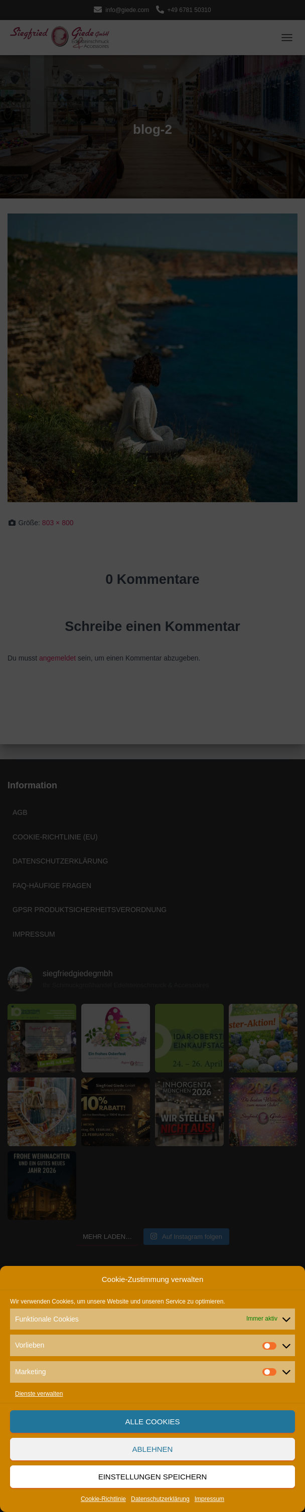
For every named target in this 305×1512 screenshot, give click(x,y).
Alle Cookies (152, 1421)
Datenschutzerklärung (160, 1498)
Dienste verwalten (39, 1393)
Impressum (209, 1498)
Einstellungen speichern (152, 1476)
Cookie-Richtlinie (103, 1498)
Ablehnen (152, 1449)
